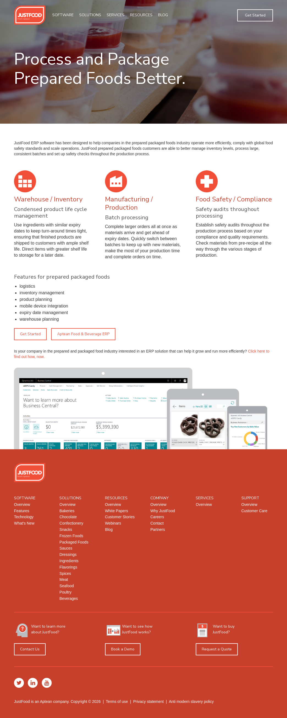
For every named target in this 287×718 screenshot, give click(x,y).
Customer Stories (120, 517)
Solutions (90, 15)
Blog (163, 15)
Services (116, 15)
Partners (157, 529)
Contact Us (30, 649)
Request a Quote (217, 649)
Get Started (255, 15)
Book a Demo (122, 649)
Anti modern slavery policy (191, 701)
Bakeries (66, 511)
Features (21, 511)
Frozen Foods (71, 536)
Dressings (67, 554)
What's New (24, 523)
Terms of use (117, 701)
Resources (141, 15)
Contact (157, 523)
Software (63, 15)
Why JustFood (162, 511)
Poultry (65, 592)
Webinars (113, 523)
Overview (22, 504)
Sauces (65, 548)
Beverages (68, 598)
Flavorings (68, 567)
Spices (65, 573)
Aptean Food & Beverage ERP (83, 334)
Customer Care (254, 511)
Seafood (66, 586)
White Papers (116, 511)
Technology (24, 517)
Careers (157, 517)
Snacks (65, 529)
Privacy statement (148, 701)
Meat (63, 579)
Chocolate (68, 517)
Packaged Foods (73, 542)
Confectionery (71, 523)
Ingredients (68, 561)
